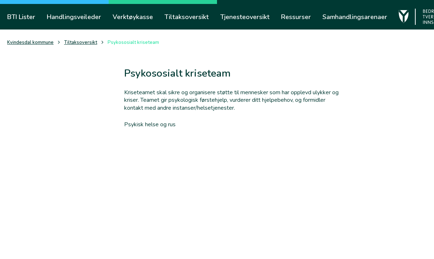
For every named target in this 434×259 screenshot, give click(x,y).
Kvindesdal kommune (30, 42)
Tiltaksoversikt (80, 42)
